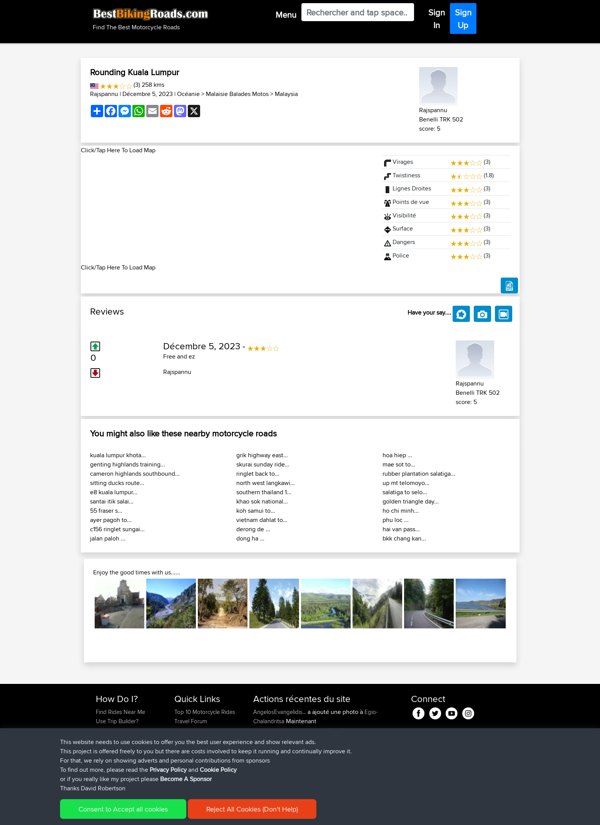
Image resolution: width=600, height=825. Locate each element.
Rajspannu (104, 93)
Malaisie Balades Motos (237, 93)
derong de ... (253, 529)
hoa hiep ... (397, 455)
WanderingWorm (274, 749)
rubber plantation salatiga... (419, 473)
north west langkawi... (265, 482)
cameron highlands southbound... (135, 473)
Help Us (184, 758)
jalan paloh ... (107, 538)
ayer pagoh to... (111, 519)
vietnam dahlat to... (261, 519)
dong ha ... (250, 538)
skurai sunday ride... (262, 464)
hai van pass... (401, 529)
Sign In (436, 18)
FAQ (101, 758)
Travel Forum (190, 721)
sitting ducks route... (117, 482)
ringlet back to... (257, 473)
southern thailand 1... (263, 492)
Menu (286, 14)
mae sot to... (399, 464)
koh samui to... (255, 510)
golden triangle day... (411, 501)
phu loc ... (396, 519)
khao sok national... (262, 501)
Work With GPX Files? (122, 730)
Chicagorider (270, 758)
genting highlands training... (127, 464)
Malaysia (286, 93)
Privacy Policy (168, 815)
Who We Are (190, 740)
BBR (318, 749)
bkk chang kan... (404, 538)
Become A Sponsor (120, 749)
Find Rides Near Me (120, 712)
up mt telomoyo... (406, 482)
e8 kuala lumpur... (113, 492)
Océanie (188, 93)
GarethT (263, 767)
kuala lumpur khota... (118, 455)
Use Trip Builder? (117, 721)
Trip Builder (188, 730)
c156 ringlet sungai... (117, 529)
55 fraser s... (106, 510)
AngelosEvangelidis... (279, 712)
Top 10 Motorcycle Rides (204, 712)
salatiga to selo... (405, 492)
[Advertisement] (227, 209)
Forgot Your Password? (125, 740)
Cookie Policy (218, 815)
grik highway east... (262, 455)
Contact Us (188, 749)
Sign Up (463, 18)
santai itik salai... (112, 501)
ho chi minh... (401, 510)
